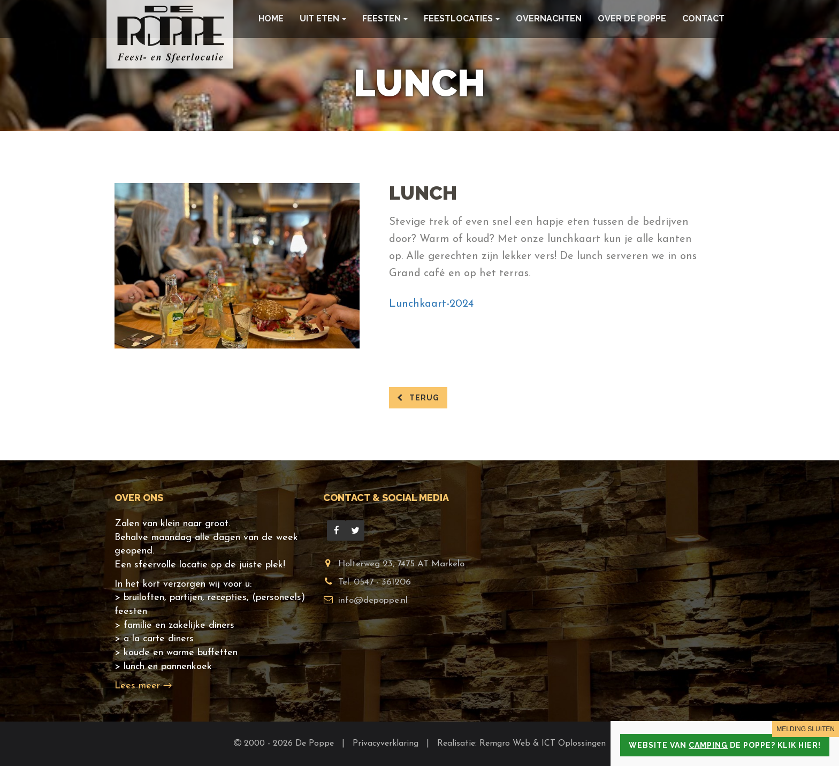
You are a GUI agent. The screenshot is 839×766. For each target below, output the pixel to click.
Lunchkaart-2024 (431, 304)
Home (271, 18)
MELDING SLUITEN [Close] (805, 729)
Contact (703, 18)
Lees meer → (143, 686)
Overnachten (549, 18)
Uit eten (323, 18)
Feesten (385, 18)
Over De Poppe (632, 18)
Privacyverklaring (387, 743)
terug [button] (418, 397)
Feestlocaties (462, 18)
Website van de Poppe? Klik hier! (725, 745)
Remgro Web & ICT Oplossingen (542, 743)
